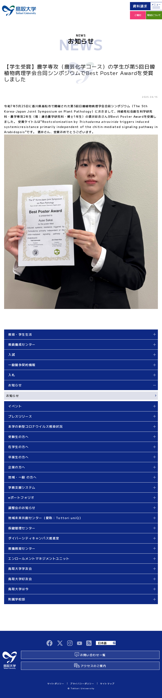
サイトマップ (107, 683)
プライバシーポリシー (82, 683)
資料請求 (140, 5)
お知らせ (12, 396)
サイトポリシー (55, 683)
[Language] (106, 643)
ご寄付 (137, 15)
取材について (154, 15)
